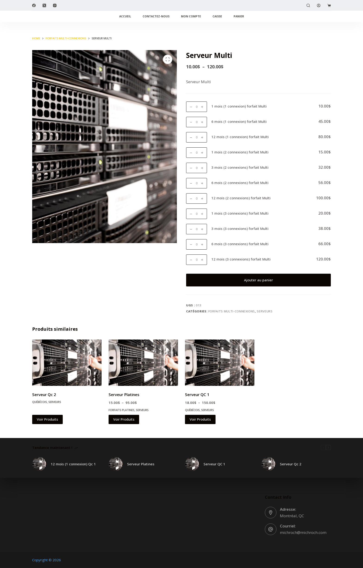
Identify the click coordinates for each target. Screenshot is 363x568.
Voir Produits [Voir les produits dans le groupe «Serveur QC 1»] (200, 419)
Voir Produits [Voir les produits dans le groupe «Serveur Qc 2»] (47, 419)
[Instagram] (54, 5)
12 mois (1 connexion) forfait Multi (240, 136)
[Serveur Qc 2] (67, 363)
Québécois (39, 402)
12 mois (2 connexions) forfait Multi (241, 198)
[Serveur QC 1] (219, 363)
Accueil (125, 16)
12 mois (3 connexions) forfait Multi (241, 259)
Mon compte (191, 16)
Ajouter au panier (258, 280)
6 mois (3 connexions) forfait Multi (240, 243)
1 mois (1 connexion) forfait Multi (239, 106)
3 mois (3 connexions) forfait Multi (240, 228)
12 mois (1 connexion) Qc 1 (73, 464)
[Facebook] (34, 5)
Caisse (217, 16)
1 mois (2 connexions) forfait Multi (240, 152)
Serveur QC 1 (197, 394)
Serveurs (264, 311)
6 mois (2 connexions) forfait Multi (240, 182)
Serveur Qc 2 (44, 394)
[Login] (318, 5)
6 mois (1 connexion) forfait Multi (239, 121)
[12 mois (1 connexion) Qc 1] (39, 464)
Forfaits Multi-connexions (231, 311)
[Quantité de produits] (196, 107)
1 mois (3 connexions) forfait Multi (240, 213)
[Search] (308, 5)
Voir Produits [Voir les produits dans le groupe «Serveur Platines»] (124, 419)
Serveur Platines (124, 394)
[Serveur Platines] (143, 363)
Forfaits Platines (122, 410)
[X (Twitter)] (44, 5)
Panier (239, 16)
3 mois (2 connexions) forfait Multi (240, 167)
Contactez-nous (156, 16)
